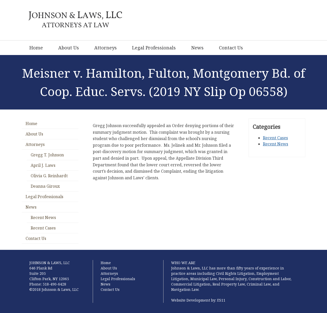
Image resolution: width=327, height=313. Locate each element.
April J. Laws (43, 165)
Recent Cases (43, 228)
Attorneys (105, 48)
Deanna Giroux (45, 186)
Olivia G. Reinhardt (49, 176)
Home (36, 48)
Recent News (43, 217)
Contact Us (231, 48)
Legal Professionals (154, 48)
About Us (68, 48)
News (197, 48)
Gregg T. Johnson (47, 155)
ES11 (221, 300)
